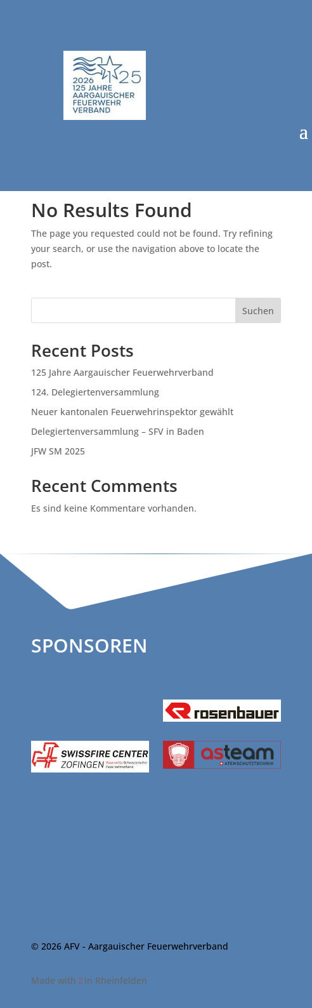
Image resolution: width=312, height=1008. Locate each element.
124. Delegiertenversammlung (95, 392)
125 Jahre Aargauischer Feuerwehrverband (122, 372)
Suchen (258, 311)
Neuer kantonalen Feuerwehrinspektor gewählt (132, 412)
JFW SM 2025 (58, 451)
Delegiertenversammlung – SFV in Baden (117, 431)
